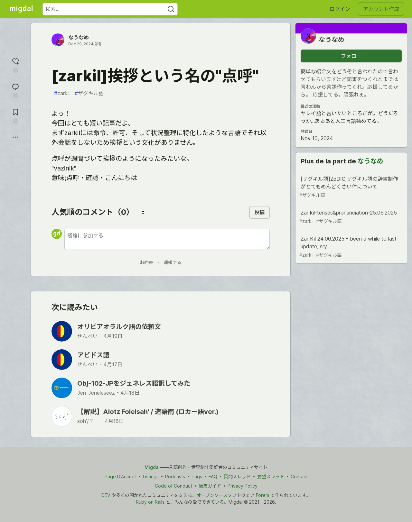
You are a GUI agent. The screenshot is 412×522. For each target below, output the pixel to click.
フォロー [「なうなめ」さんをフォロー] (351, 56)
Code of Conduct (173, 486)
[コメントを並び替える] (143, 212)
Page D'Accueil (120, 476)
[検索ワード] (110, 9)
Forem (262, 495)
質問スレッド (237, 476)
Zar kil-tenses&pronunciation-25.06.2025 (350, 216)
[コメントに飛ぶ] (15, 90)
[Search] (170, 9)
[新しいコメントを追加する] (167, 239)
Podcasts (175, 476)
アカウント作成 (381, 9)
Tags (197, 476)
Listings (151, 476)
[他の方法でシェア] (15, 137)
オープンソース (212, 495)
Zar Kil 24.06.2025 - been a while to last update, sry (350, 246)
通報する (173, 262)
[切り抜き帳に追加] (15, 115)
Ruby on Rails (150, 502)
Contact (299, 476)
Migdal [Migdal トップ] (152, 467)
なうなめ (78, 37)
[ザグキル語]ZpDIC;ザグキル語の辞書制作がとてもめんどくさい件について (350, 187)
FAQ (213, 476)
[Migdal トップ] (21, 9)
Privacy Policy (243, 486)
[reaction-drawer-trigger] (15, 64)
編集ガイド (210, 486)
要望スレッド (270, 476)
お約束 (146, 262)
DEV (105, 495)
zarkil (62, 93)
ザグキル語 (89, 93)
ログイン (340, 9)
